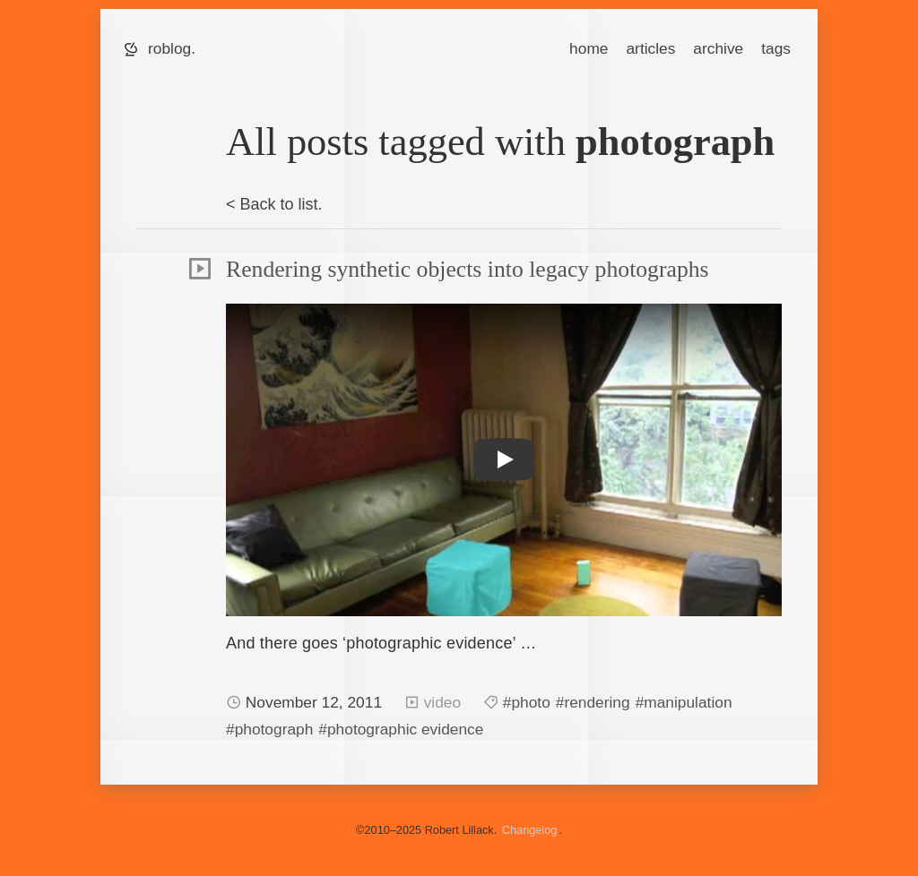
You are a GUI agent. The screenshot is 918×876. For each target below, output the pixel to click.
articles (650, 48)
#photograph (269, 729)
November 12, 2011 (316, 702)
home (588, 48)
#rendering (593, 702)
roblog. (171, 48)
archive (718, 48)
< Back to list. (274, 204)
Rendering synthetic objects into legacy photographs (467, 269)
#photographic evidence (400, 729)
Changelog (530, 830)
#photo (526, 702)
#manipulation (684, 702)
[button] (504, 460)
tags (776, 48)
